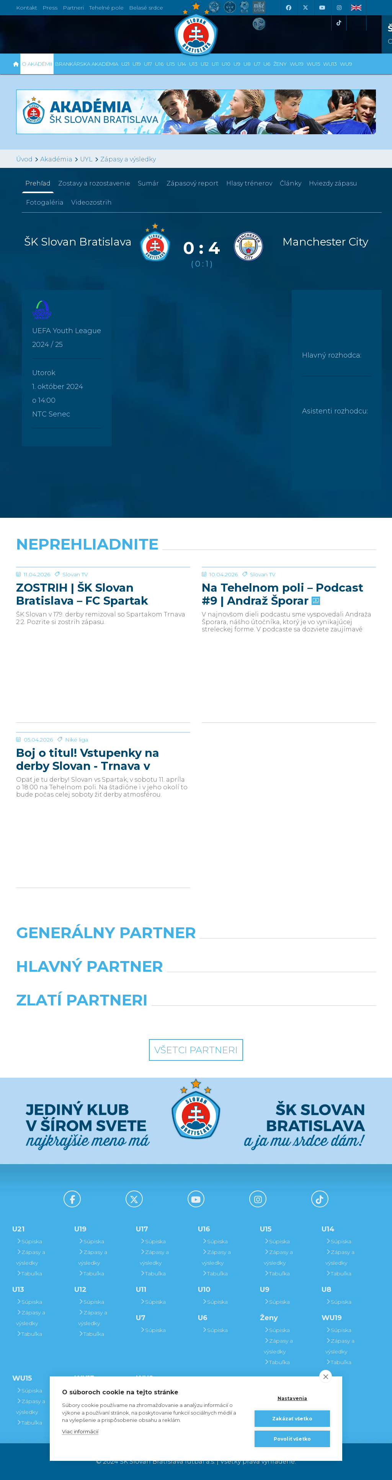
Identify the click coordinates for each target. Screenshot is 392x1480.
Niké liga (76, 797)
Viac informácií (80, 1431)
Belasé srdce (146, 7)
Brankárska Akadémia (86, 64)
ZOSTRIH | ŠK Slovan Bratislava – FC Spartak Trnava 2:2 (82, 652)
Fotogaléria (45, 202)
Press (49, 7)
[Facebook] (288, 7)
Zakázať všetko (292, 1418)
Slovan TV (75, 631)
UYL (86, 159)
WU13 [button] (330, 64)
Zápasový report (193, 183)
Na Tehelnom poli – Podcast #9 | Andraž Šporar (282, 652)
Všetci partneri (196, 1050)
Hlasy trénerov (249, 183)
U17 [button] (148, 64)
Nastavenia (292, 1398)
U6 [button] (266, 64)
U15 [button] (171, 64)
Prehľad (38, 183)
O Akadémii (37, 64)
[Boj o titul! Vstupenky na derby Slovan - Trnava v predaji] (103, 761)
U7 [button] (257, 64)
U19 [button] (136, 64)
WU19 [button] (297, 64)
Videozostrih (91, 202)
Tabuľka (29, 1273)
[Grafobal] (134, 986)
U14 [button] (182, 64)
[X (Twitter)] (305, 7)
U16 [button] (159, 64)
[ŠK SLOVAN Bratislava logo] (196, 28)
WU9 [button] (346, 64)
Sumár (148, 183)
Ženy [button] (280, 64)
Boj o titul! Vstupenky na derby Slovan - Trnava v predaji (87, 817)
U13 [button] (193, 64)
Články (290, 183)
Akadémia (56, 159)
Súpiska (29, 1241)
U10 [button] (226, 64)
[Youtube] (322, 7)
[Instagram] (338, 7)
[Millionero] (258, 986)
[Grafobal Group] (242, 1019)
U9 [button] (237, 64)
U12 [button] (205, 64)
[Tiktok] (338, 23)
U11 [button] (215, 64)
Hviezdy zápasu (333, 183)
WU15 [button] (313, 64)
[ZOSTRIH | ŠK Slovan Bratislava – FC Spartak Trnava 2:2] (103, 596)
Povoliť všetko (292, 1439)
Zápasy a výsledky (128, 159)
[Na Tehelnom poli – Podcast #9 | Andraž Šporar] (289, 596)
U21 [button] (125, 64)
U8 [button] (247, 64)
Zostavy (94, 183)
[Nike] (196, 952)
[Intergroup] (150, 1019)
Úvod (24, 159)
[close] (325, 1376)
